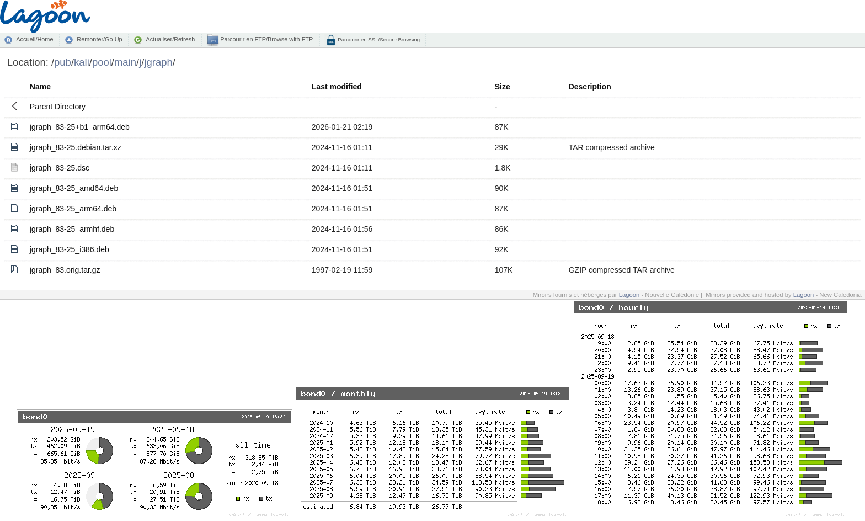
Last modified (337, 86)
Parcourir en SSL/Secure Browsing (378, 39)
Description (590, 86)
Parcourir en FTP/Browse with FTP (265, 39)
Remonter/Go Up (99, 39)
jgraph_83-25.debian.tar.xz (75, 147)
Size (502, 86)
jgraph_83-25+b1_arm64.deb (80, 127)
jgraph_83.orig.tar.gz (65, 269)
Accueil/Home (34, 39)
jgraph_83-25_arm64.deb (73, 208)
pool (101, 62)
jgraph (158, 62)
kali (81, 62)
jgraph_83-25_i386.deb (69, 249)
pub (62, 62)
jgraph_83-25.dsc (59, 167)
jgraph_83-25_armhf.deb (72, 229)
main (125, 62)
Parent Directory (58, 106)
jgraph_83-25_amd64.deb (74, 188)
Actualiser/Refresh (170, 39)
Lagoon (629, 294)
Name (40, 86)
